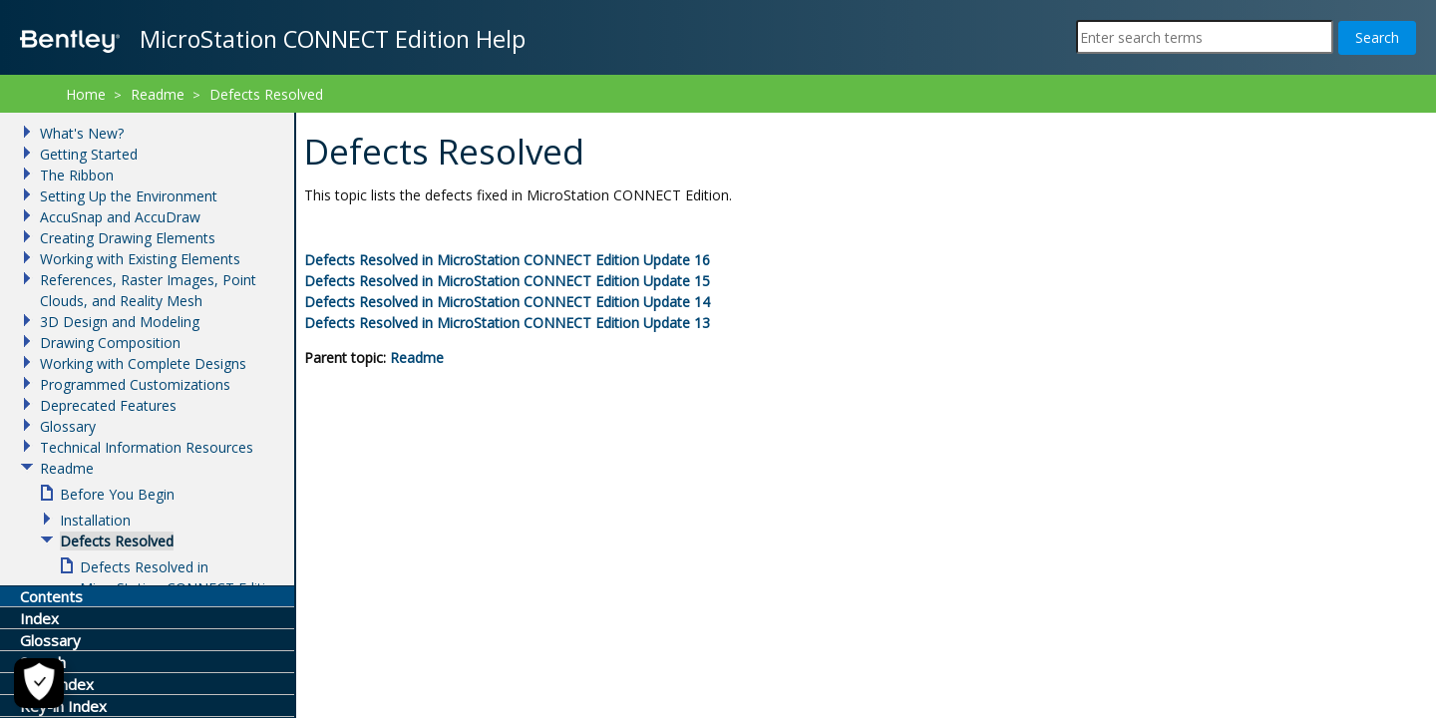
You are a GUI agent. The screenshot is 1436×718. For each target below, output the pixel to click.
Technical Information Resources (146, 447)
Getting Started (89, 154)
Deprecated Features (108, 405)
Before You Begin (117, 494)
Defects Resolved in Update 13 (507, 322)
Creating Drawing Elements (127, 237)
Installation (95, 520)
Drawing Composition (110, 342)
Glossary (68, 426)
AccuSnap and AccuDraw (120, 216)
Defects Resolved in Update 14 (507, 301)
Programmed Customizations (135, 384)
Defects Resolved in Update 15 (507, 280)
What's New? (82, 133)
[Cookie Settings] (36, 683)
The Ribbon (77, 175)
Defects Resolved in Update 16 (507, 259)
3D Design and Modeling (119, 321)
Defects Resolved (266, 94)
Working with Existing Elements (140, 258)
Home (86, 94)
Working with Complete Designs (143, 363)
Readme (417, 357)
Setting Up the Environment (128, 195)
